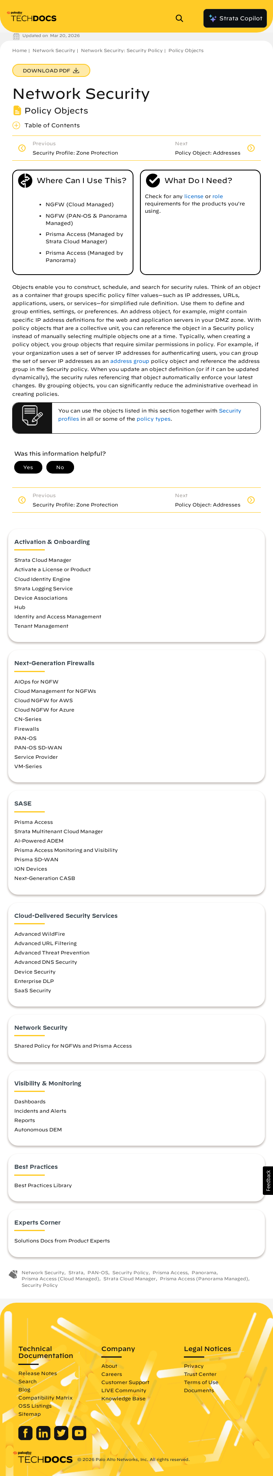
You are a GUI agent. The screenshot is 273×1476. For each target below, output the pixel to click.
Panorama (204, 1272)
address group (129, 361)
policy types (153, 419)
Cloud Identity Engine (42, 579)
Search (27, 1381)
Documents (199, 1390)
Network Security (54, 50)
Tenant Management (41, 626)
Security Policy (130, 1272)
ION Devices (30, 868)
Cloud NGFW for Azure (44, 709)
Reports (24, 1120)
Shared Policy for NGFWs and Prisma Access (73, 1045)
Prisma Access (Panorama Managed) (204, 1278)
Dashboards (30, 1101)
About (109, 1366)
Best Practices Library (43, 1185)
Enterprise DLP (34, 981)
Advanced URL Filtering (45, 943)
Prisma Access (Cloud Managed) (60, 1278)
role (217, 196)
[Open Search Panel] (182, 18)
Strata (75, 1272)
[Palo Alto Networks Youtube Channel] (79, 1438)
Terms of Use (201, 1382)
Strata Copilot (235, 18)
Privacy (194, 1366)
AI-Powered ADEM (38, 840)
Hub (19, 607)
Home (19, 50)
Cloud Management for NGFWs (55, 691)
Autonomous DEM (38, 1129)
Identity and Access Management (57, 616)
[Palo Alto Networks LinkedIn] (44, 1438)
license (193, 196)
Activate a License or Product (52, 569)
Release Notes (37, 1373)
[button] (268, 1180)
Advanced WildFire (39, 934)
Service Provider (36, 757)
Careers (111, 1374)
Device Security (35, 971)
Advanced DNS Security (45, 962)
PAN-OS (25, 738)
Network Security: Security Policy (122, 50)
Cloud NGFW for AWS (43, 700)
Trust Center (200, 1374)
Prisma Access (33, 822)
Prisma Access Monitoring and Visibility (66, 850)
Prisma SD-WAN (36, 859)
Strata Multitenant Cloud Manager (58, 831)
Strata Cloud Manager (42, 560)
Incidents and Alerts (40, 1111)
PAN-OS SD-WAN (38, 747)
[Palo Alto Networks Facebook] (26, 1438)
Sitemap (29, 1414)
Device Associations (41, 597)
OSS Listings (35, 1405)
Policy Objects (185, 50)
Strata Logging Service (43, 588)
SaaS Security (32, 990)
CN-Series (27, 719)
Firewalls (26, 728)
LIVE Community (123, 1390)
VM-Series (28, 766)
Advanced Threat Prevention (52, 952)
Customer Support (125, 1382)
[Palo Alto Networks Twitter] (62, 1438)
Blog (24, 1389)
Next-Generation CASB (44, 878)
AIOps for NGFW (36, 681)
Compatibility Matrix (45, 1397)
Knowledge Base (123, 1398)
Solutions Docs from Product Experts (62, 1240)
